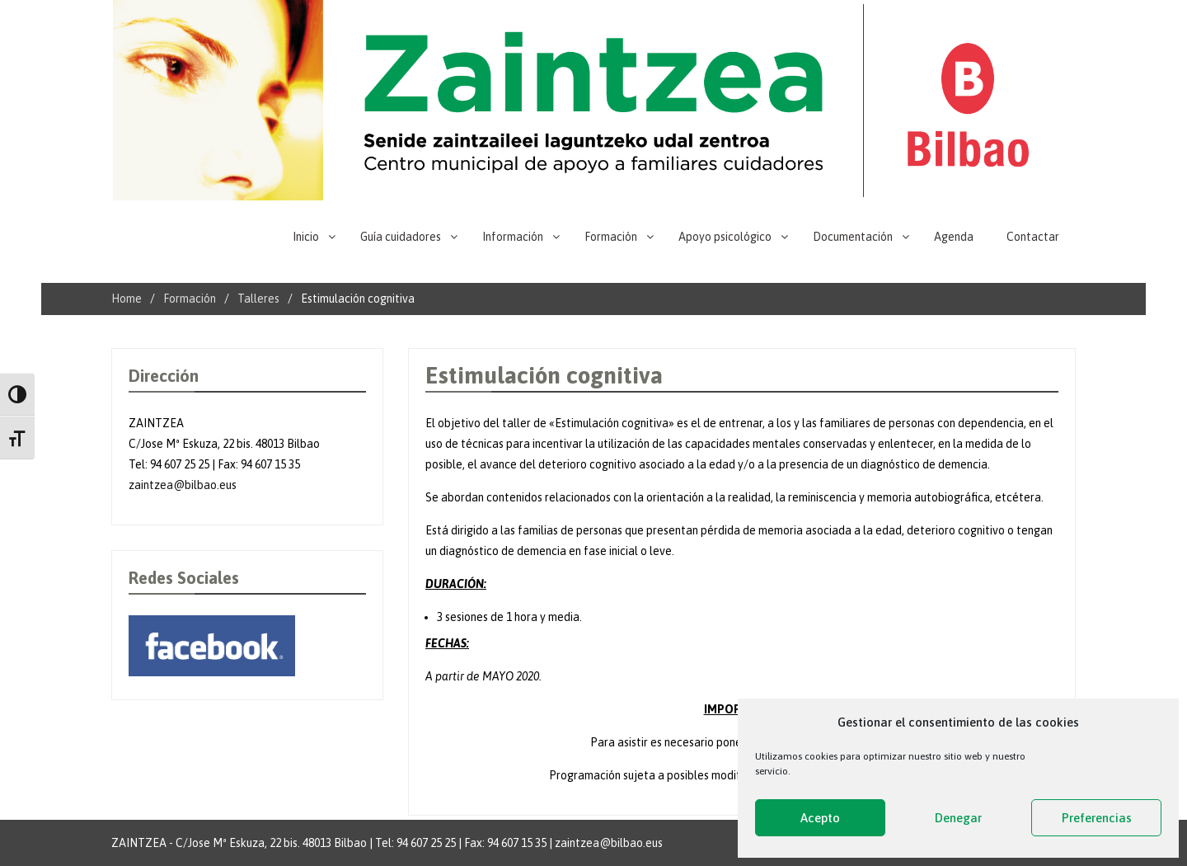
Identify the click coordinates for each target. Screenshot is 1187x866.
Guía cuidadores (400, 236)
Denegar (958, 818)
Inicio (306, 236)
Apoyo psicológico (725, 236)
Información (512, 236)
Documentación (853, 236)
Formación (610, 236)
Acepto (820, 818)
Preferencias (1097, 818)
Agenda (954, 236)
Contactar (1032, 236)
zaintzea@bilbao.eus (183, 485)
